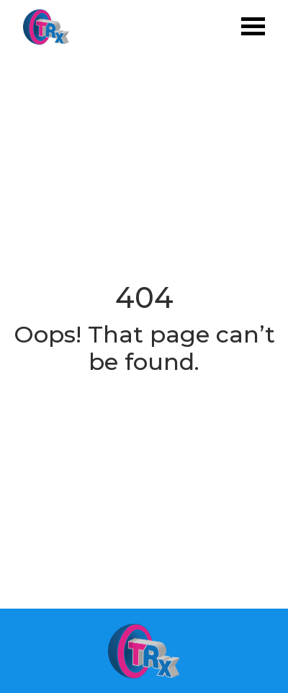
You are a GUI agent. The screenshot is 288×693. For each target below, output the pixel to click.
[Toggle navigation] (253, 27)
